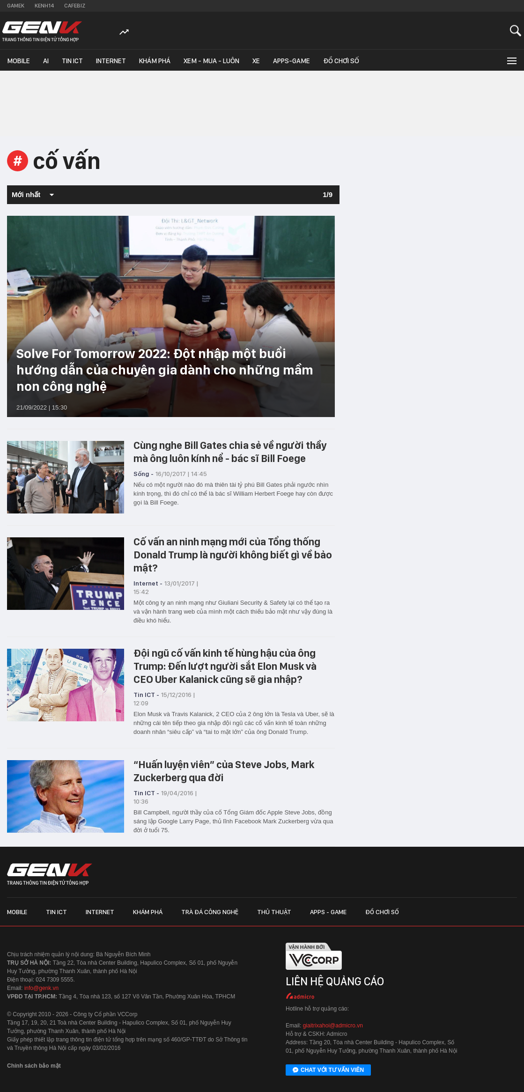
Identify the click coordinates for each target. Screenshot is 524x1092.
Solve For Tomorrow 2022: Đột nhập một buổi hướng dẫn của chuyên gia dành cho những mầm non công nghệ (164, 369)
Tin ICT (72, 61)
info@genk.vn (41, 988)
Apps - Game (328, 912)
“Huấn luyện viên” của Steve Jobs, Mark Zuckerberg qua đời (223, 771)
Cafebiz (74, 5)
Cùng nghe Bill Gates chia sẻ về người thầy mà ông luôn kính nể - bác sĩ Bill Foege (229, 451)
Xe (256, 61)
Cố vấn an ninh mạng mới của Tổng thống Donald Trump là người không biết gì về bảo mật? (232, 554)
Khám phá (154, 61)
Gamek (15, 5)
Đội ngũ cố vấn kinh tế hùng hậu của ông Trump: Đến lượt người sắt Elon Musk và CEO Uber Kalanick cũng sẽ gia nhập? (225, 666)
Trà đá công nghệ (209, 912)
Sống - (143, 473)
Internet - (147, 583)
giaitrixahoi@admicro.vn (333, 1025)
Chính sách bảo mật (34, 1066)
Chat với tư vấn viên (328, 1070)
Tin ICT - (146, 694)
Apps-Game (291, 61)
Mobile (18, 61)
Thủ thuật (274, 912)
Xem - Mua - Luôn (211, 61)
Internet (111, 61)
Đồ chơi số (341, 61)
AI (46, 61)
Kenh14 (44, 5)
